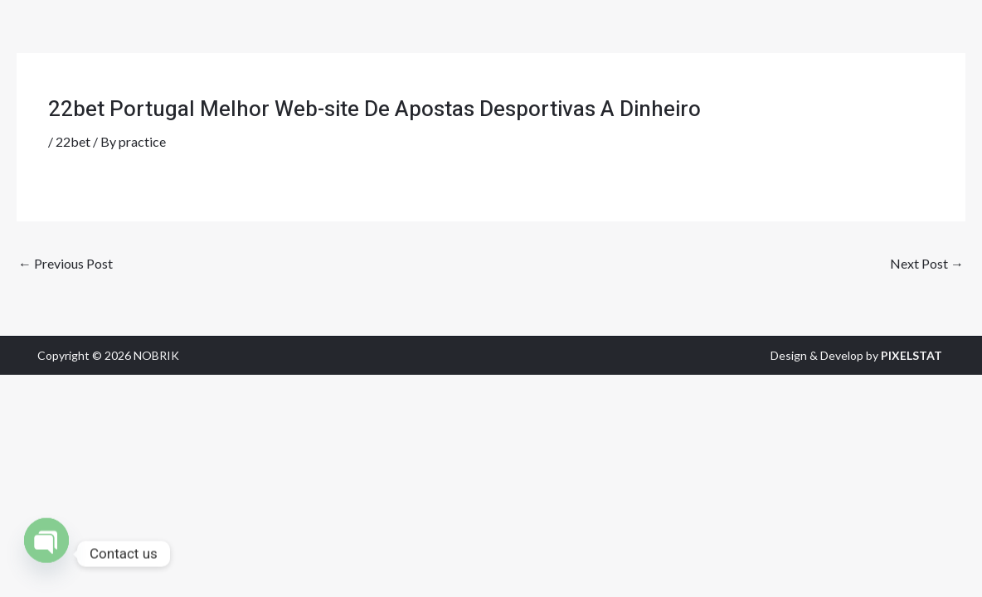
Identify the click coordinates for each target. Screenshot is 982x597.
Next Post (927, 263)
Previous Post (65, 263)
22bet (73, 141)
